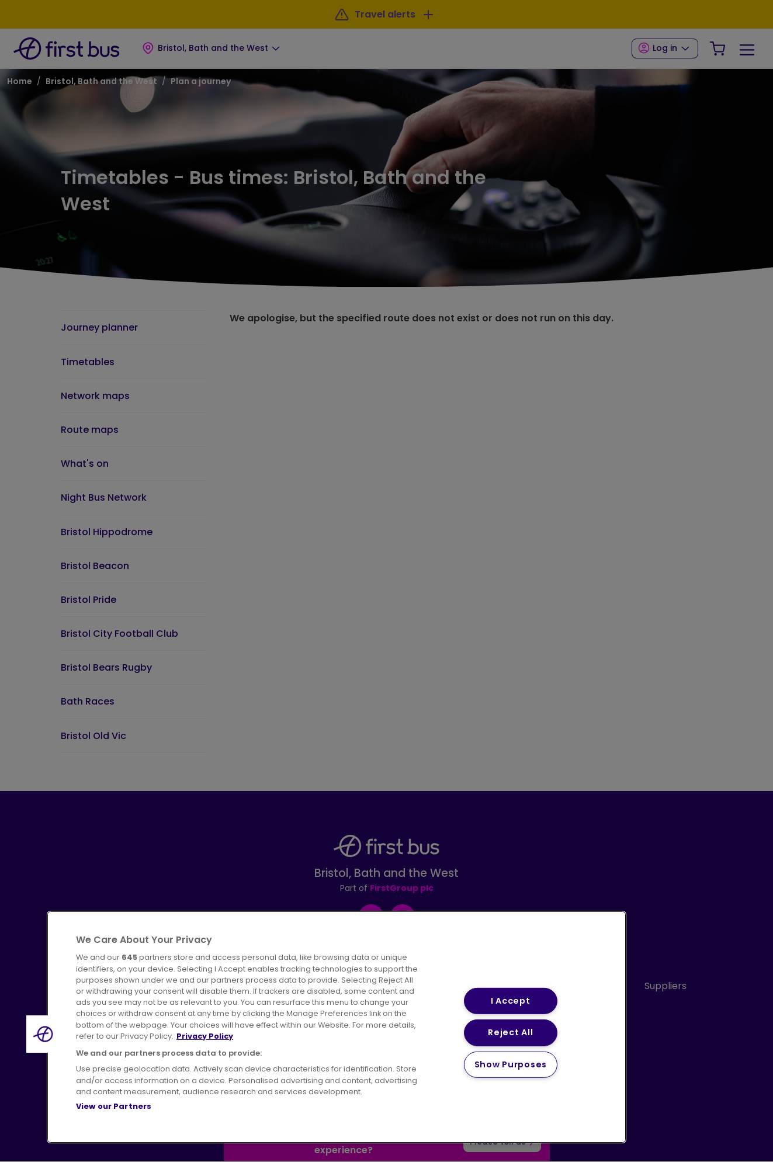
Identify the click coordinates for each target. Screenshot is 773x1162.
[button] (45, 1034)
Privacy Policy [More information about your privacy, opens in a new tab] (204, 1036)
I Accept (511, 1001)
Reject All (510, 1032)
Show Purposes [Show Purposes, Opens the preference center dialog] (510, 1064)
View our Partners (113, 1106)
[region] (336, 1027)
